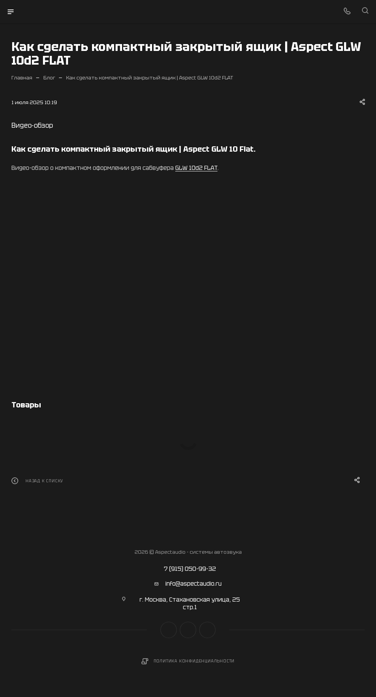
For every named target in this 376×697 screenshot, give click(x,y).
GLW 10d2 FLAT (196, 168)
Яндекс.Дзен (207, 630)
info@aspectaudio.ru (193, 584)
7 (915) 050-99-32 (190, 569)
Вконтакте (168, 630)
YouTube (188, 630)
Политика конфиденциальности (194, 661)
